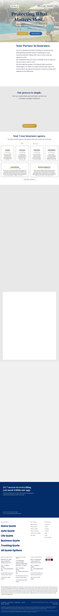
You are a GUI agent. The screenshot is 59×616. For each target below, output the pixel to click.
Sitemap (7, 604)
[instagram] (49, 560)
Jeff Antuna (22, 151)
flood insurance (34, 587)
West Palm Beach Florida (50, 592)
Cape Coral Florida (36, 588)
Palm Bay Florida (43, 591)
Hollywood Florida (48, 590)
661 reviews (35, 144)
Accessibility (3, 602)
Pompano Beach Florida (6, 592)
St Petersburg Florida (25, 592)
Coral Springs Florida (53, 588)
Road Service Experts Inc (44, 168)
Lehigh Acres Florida (8, 591)
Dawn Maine (37, 151)
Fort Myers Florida (25, 590)
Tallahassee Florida (34, 592)
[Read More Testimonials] (29, 180)
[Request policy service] (35, 33)
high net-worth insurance (43, 587)
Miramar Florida (22, 591)
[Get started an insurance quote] (23, 33)
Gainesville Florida (33, 590)
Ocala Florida (29, 591)
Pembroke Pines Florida (52, 591)
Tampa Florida (42, 592)
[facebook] (47, 560)
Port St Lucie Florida (16, 592)
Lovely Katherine (15, 168)
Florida (17, 588)
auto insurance (27, 587)
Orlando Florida (36, 591)
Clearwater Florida (44, 588)
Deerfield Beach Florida (6, 590)
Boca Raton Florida (27, 588)
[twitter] (52, 560)
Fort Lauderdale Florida (16, 590)
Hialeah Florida (41, 590)
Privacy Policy (10, 602)
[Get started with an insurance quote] (29, 127)
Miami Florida (16, 591)
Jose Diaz (7, 151)
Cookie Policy (17, 602)
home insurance (20, 587)
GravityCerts (55, 604)
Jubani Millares (51, 151)
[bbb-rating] (49, 565)
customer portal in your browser (14, 513)
